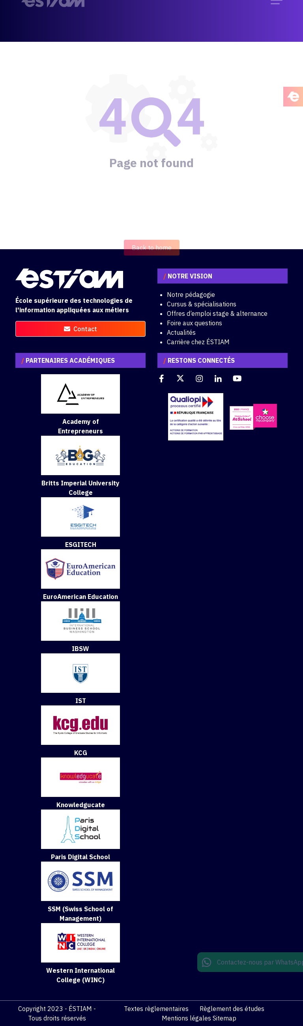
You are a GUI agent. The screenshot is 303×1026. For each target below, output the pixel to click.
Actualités (181, 332)
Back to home (152, 257)
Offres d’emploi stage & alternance (217, 313)
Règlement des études (232, 1009)
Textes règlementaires (156, 1009)
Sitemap (224, 1018)
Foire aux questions (194, 323)
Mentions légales (186, 1018)
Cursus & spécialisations (201, 304)
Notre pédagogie (191, 294)
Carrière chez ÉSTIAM (198, 342)
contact (80, 329)
